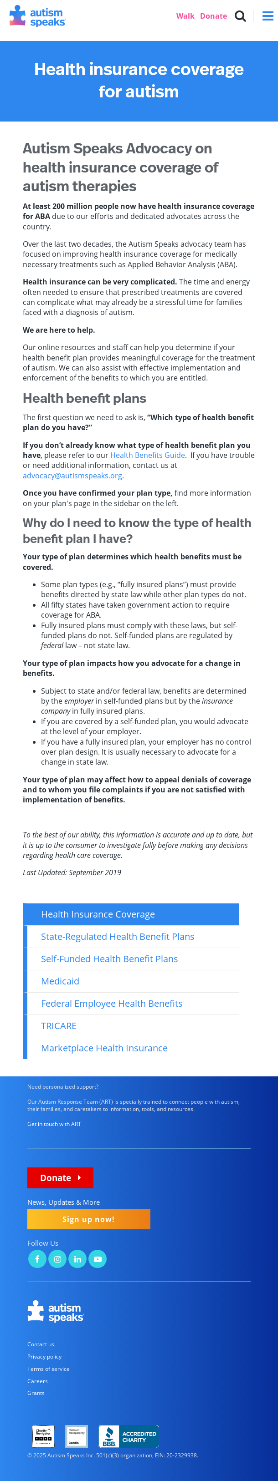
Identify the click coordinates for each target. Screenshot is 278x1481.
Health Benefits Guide (147, 455)
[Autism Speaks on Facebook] (37, 1260)
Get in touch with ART (54, 1124)
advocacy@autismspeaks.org (72, 476)
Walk (185, 16)
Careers (37, 1381)
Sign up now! (88, 1219)
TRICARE (59, 1025)
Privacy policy (44, 1356)
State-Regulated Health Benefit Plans (118, 936)
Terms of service (48, 1369)
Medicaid (60, 981)
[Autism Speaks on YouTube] (97, 1260)
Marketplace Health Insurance (104, 1048)
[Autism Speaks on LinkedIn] (77, 1260)
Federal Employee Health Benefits (112, 1003)
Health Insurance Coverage (98, 914)
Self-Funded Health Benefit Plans (109, 959)
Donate (213, 16)
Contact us (40, 1344)
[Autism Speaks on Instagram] (57, 1260)
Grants (36, 1393)
